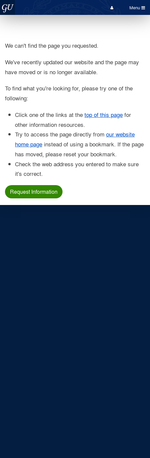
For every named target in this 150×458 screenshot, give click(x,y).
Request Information (34, 191)
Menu (137, 7)
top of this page (103, 114)
